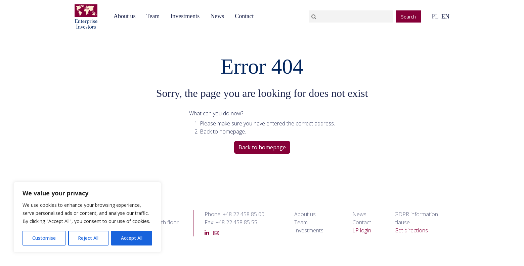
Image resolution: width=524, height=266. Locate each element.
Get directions (411, 230)
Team (153, 16)
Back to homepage (262, 147)
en (445, 16)
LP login (361, 230)
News (217, 16)
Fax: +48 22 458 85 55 (231, 222)
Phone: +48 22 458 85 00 (234, 214)
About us (125, 16)
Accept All (131, 238)
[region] (87, 217)
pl (435, 16)
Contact (244, 16)
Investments (185, 16)
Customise (44, 238)
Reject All (88, 238)
